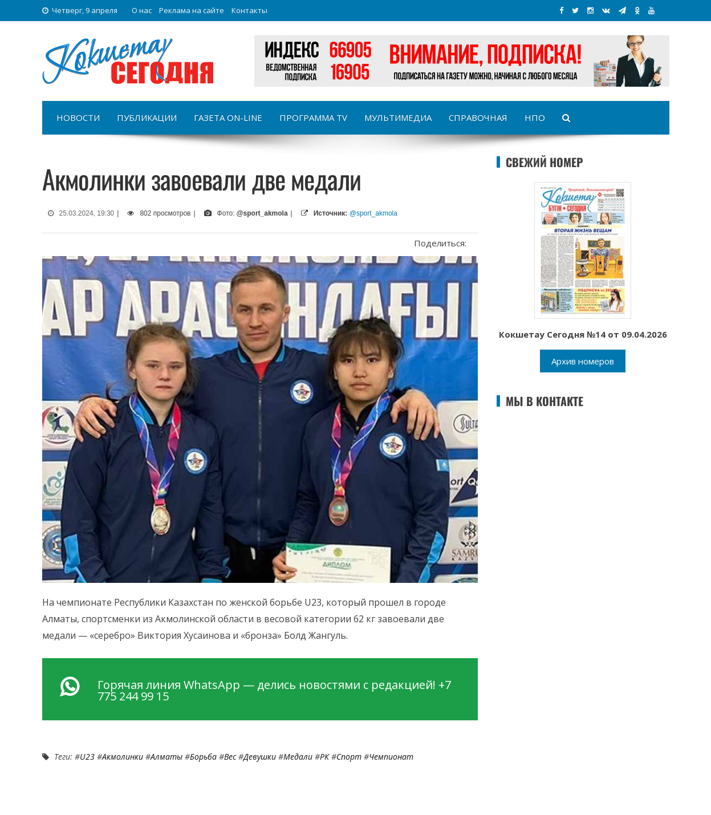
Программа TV (313, 117)
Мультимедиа (398, 117)
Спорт (348, 756)
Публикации (147, 117)
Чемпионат (391, 756)
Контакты (249, 10)
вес (230, 756)
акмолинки (122, 756)
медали (297, 756)
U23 (87, 756)
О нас (142, 10)
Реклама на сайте (191, 10)
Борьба (203, 756)
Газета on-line (228, 117)
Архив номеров (582, 361)
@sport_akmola (373, 213)
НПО (535, 117)
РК (324, 756)
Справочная (478, 117)
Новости (78, 117)
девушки (259, 756)
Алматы (166, 756)
